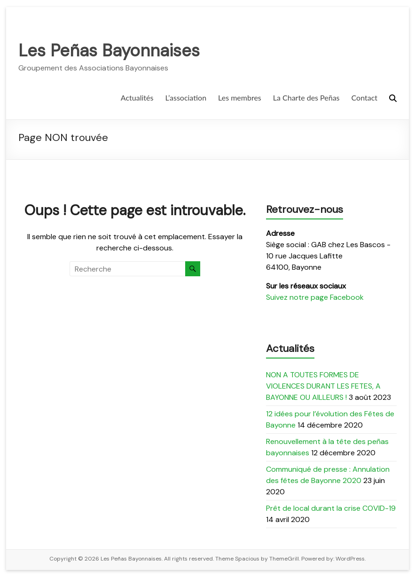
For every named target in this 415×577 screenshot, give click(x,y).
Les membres (239, 97)
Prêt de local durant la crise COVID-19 (331, 508)
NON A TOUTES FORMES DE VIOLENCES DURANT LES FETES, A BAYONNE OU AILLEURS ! (323, 386)
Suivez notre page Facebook (315, 297)
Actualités (137, 97)
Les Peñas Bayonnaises (109, 50)
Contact (364, 97)
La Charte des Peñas (306, 97)
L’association (185, 97)
